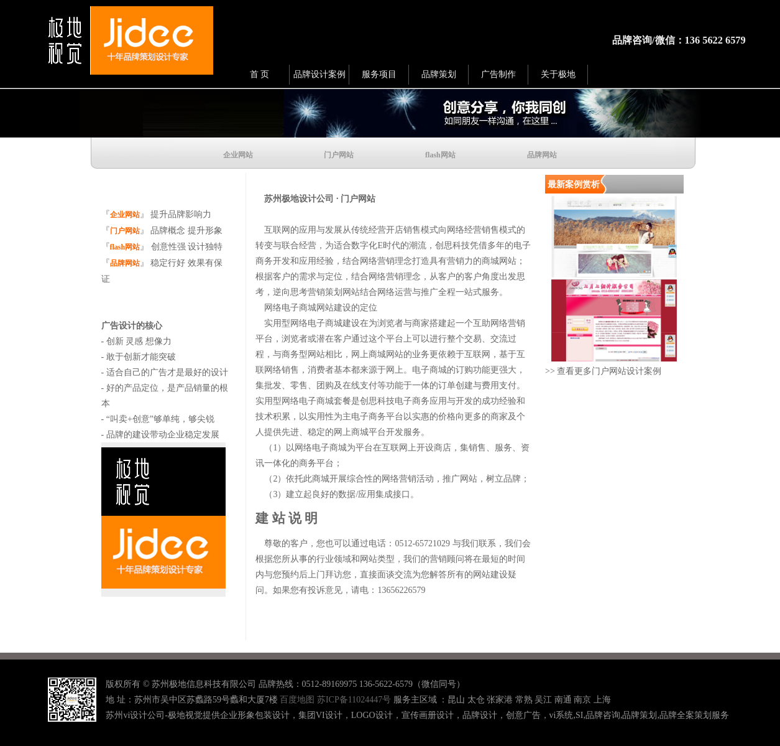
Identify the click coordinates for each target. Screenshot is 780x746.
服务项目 (379, 74)
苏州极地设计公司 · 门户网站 (315, 198)
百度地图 (297, 699)
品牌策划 (438, 74)
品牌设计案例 (319, 74)
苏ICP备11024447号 (354, 699)
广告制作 (498, 74)
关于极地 (558, 74)
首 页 (260, 74)
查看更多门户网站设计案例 (608, 371)
